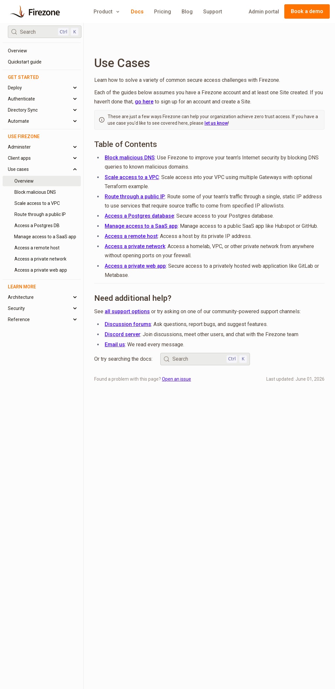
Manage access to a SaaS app (141, 226)
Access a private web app (135, 266)
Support (212, 12)
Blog (187, 12)
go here (144, 102)
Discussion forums (128, 324)
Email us (115, 344)
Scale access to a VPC (132, 177)
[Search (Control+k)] (44, 32)
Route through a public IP (135, 196)
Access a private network (135, 246)
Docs (137, 12)
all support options (127, 311)
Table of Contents (125, 144)
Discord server (122, 334)
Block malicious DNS (130, 157)
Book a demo (307, 11)
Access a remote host (131, 236)
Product (107, 12)
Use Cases (122, 63)
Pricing (162, 12)
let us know (216, 123)
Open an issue (176, 379)
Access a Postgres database (139, 216)
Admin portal (264, 12)
